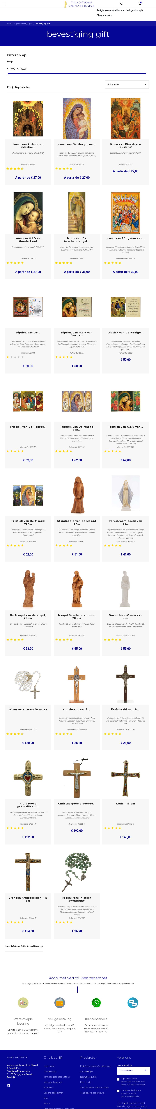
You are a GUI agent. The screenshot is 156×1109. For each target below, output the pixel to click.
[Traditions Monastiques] (48, 10)
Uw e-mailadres (124, 1065)
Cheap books (104, 15)
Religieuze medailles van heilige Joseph (120, 10)
